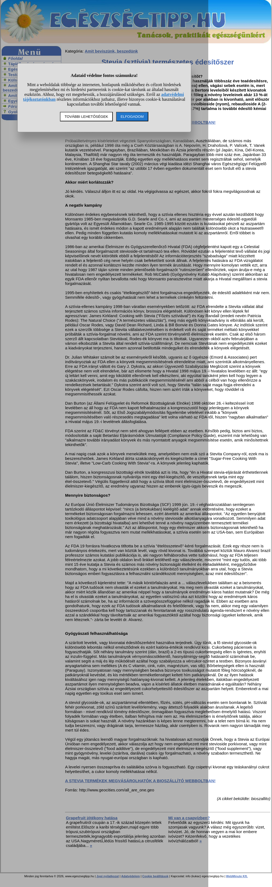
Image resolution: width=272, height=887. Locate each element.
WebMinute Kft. (237, 876)
